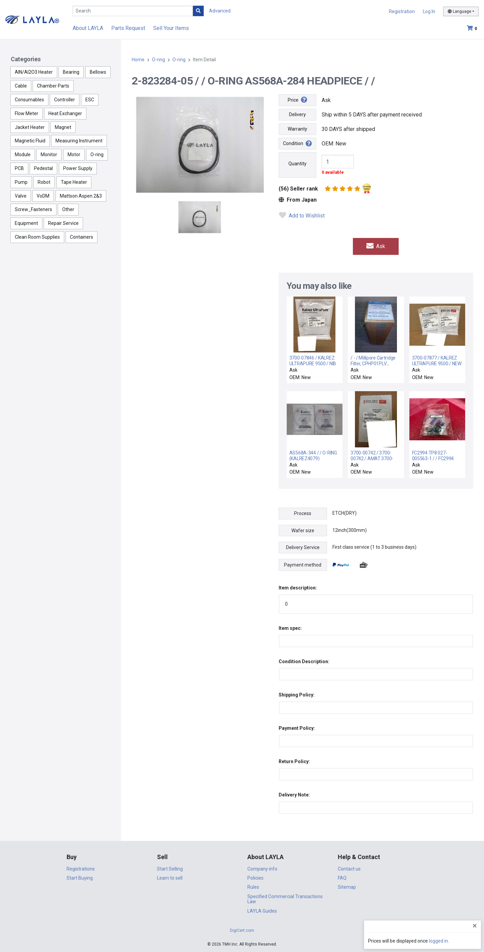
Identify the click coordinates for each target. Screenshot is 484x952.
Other (68, 209)
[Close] (475, 926)
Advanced (220, 10)
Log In (429, 11)
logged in (438, 941)
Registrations (81, 869)
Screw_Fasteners (33, 209)
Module (23, 154)
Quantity (297, 163)
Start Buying (80, 878)
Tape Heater (74, 182)
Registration (402, 11)
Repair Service (63, 223)
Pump (21, 182)
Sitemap (347, 887)
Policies (255, 878)
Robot (44, 182)
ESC (89, 99)
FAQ (342, 878)
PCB (19, 168)
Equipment (26, 223)
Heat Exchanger (65, 113)
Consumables (29, 99)
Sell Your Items (171, 28)
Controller (64, 99)
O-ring (97, 154)
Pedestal (43, 168)
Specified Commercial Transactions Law (285, 899)
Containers (81, 237)
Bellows (98, 72)
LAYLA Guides (262, 911)
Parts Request (128, 28)
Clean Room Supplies (37, 237)
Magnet (63, 127)
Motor (74, 154)
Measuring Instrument (79, 140)
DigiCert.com (242, 930)
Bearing (71, 72)
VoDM (43, 196)
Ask (375, 246)
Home (138, 59)
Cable (21, 86)
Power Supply (77, 168)
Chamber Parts (53, 86)
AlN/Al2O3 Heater (34, 72)
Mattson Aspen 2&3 (81, 196)
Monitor (49, 154)
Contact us (349, 869)
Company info (262, 869)
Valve (21, 196)
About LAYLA (88, 28)
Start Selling (170, 869)
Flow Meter (26, 113)
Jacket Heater (30, 127)
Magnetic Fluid (30, 140)
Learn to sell (170, 878)
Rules (253, 887)
